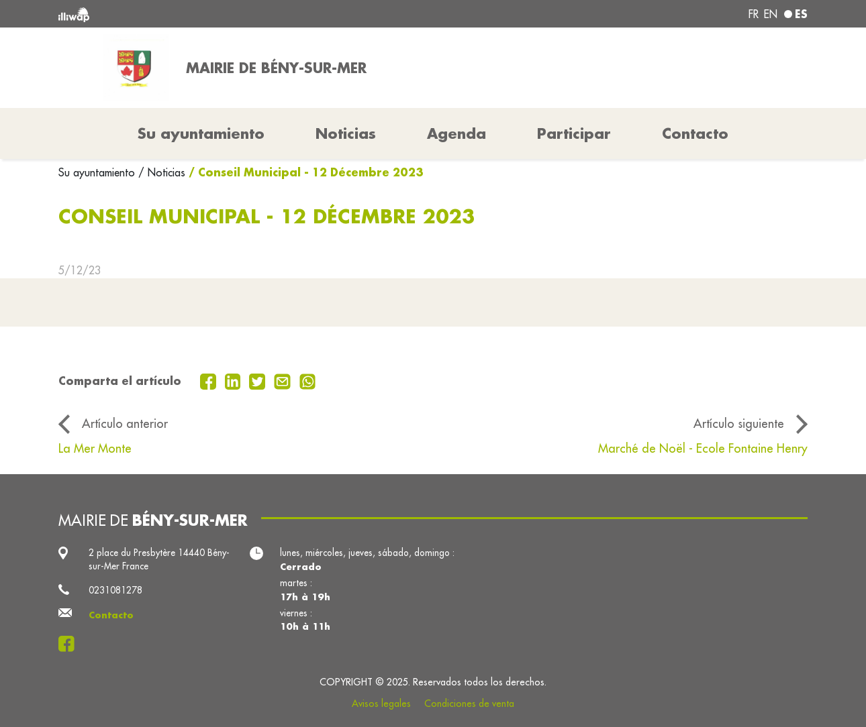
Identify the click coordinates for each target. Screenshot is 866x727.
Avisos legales (381, 703)
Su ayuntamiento (98, 172)
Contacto (695, 133)
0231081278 (115, 590)
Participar (574, 133)
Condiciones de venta (469, 703)
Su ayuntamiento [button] (201, 133)
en (770, 14)
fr (754, 14)
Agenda (456, 133)
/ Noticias (161, 172)
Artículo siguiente (738, 423)
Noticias (346, 133)
